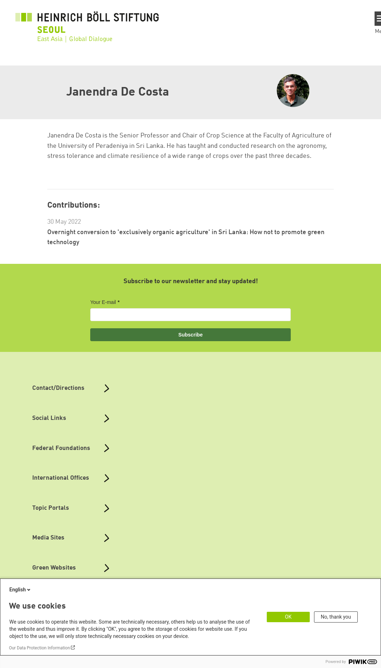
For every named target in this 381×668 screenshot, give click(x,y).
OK (288, 617)
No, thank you (336, 617)
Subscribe (190, 335)
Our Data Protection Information (39, 647)
